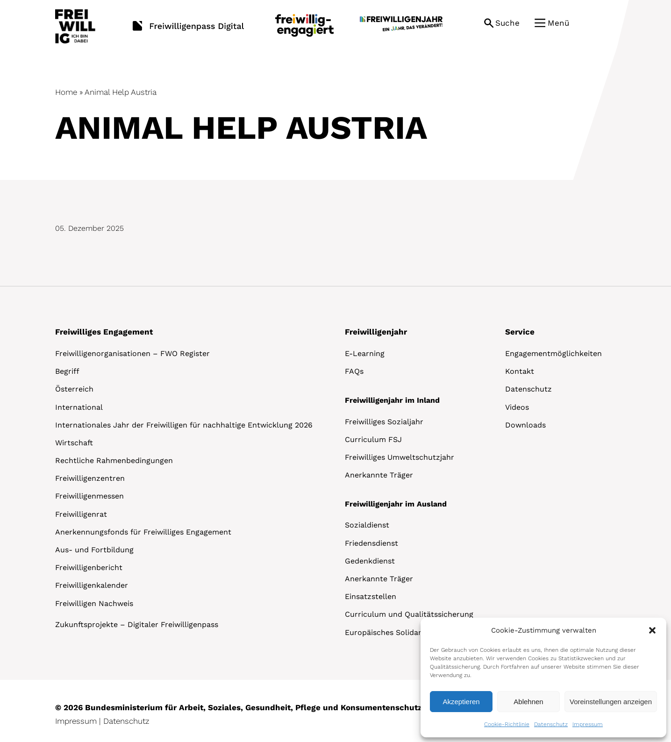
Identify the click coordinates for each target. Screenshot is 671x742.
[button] (652, 630)
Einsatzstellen (370, 596)
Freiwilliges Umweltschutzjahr (399, 457)
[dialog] (543, 677)
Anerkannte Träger (379, 475)
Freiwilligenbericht (88, 567)
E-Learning (365, 353)
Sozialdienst (367, 525)
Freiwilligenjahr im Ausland (396, 503)
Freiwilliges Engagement (104, 331)
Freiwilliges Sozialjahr (384, 421)
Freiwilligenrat (81, 514)
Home (66, 92)
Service (520, 331)
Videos (517, 407)
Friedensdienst (371, 543)
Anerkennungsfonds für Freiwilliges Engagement (143, 532)
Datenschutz (551, 724)
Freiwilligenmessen (89, 496)
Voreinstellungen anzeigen (611, 702)
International (79, 407)
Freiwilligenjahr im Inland (392, 400)
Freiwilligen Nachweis (94, 603)
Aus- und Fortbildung (94, 549)
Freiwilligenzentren (90, 478)
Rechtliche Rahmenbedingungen (114, 460)
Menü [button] (558, 23)
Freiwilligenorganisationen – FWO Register (132, 353)
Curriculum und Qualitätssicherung (409, 614)
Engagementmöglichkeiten (553, 353)
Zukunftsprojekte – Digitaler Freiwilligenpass (136, 624)
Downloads (525, 425)
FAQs (354, 371)
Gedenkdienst (370, 560)
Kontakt (519, 371)
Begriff (67, 371)
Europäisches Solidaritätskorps (401, 632)
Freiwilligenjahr (376, 331)
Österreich (74, 389)
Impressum (587, 724)
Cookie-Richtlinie (506, 724)
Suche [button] (507, 23)
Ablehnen (528, 702)
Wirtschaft (74, 442)
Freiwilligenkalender (91, 585)
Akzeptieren (461, 702)
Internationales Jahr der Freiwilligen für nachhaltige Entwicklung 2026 (184, 425)
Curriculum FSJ (373, 439)
